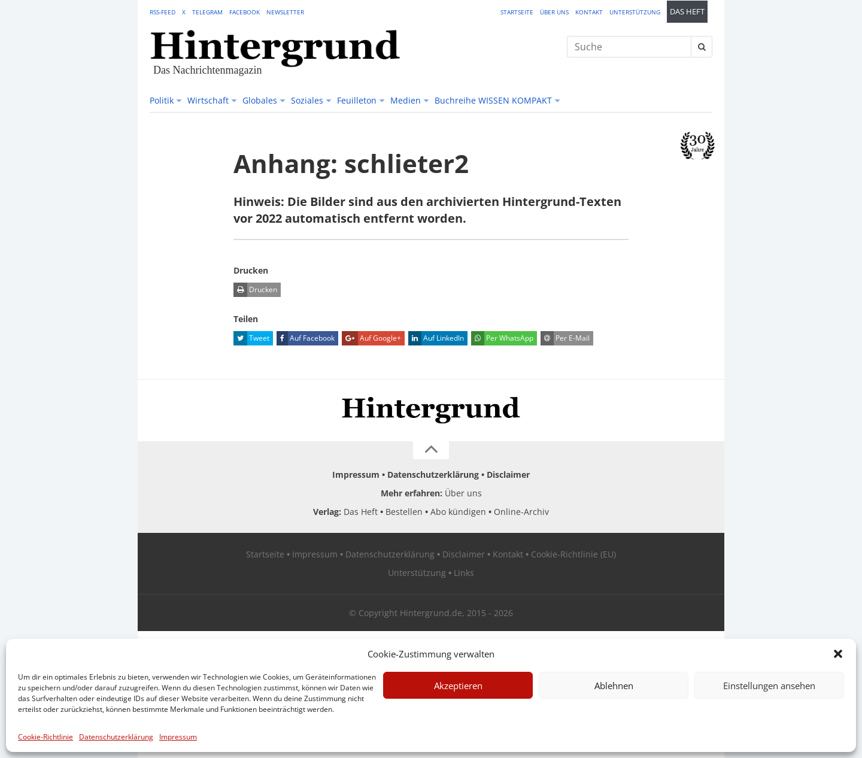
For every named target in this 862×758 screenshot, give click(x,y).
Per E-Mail (565, 338)
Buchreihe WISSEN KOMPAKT (493, 100)
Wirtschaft (208, 100)
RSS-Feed (162, 12)
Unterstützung (634, 12)
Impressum (178, 737)
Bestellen (404, 511)
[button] (838, 654)
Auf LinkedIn (436, 338)
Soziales (307, 100)
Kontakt (589, 12)
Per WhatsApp (502, 338)
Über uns (554, 12)
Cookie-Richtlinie (45, 737)
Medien (405, 100)
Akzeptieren (458, 686)
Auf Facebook (306, 338)
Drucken (255, 290)
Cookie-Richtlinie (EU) (573, 554)
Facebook (244, 12)
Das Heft (687, 12)
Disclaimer (508, 474)
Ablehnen (613, 686)
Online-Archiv (521, 511)
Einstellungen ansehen (769, 686)
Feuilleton (357, 100)
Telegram (207, 12)
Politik (162, 100)
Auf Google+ (371, 338)
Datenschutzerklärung (116, 737)
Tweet (251, 338)
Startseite (516, 12)
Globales (259, 100)
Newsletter (285, 12)
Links (464, 572)
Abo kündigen (458, 511)
